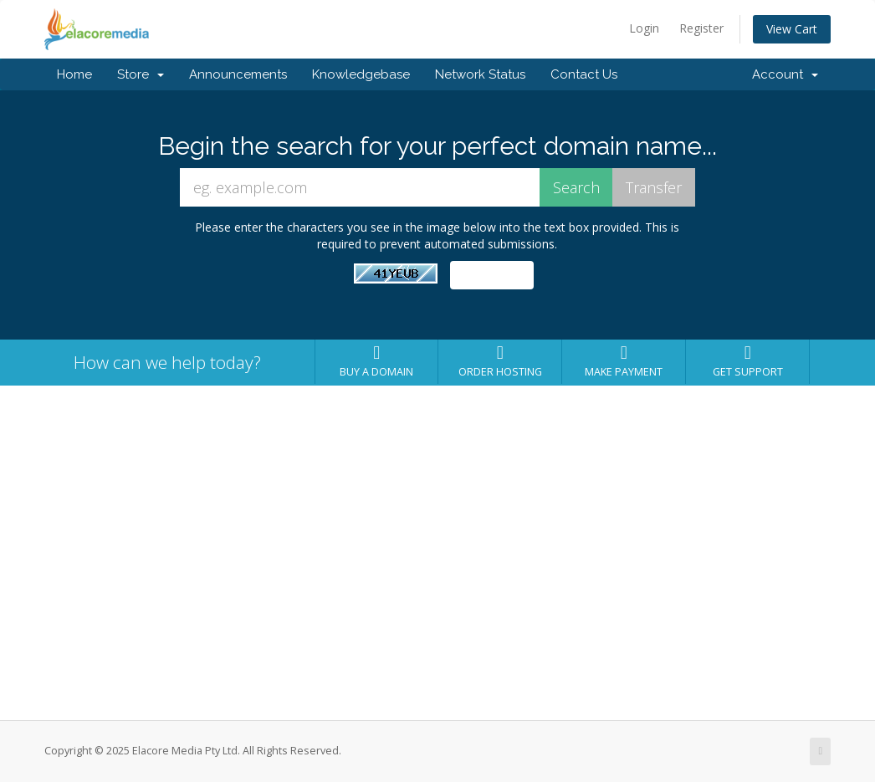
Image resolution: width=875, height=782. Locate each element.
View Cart (791, 29)
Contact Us (583, 74)
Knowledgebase (361, 74)
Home (74, 74)
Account (785, 74)
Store (140, 74)
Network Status (480, 74)
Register (701, 28)
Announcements (238, 74)
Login (644, 28)
